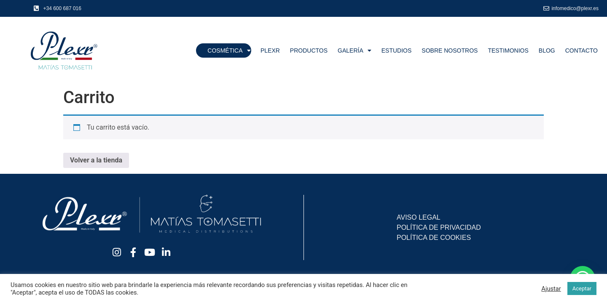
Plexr (270, 50)
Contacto (581, 50)
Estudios (396, 50)
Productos (309, 50)
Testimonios (508, 50)
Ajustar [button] (551, 288)
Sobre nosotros (450, 50)
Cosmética (228, 50)
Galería (354, 50)
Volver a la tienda (96, 160)
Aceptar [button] (581, 288)
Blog (547, 50)
